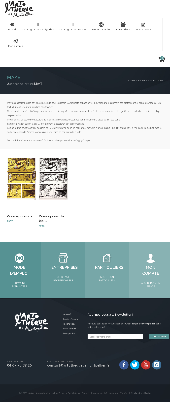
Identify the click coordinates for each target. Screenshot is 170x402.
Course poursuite (20, 216)
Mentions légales (142, 393)
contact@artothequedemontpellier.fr (78, 365)
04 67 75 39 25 (19, 365)
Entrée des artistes (146, 80)
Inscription (69, 323)
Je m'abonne (158, 336)
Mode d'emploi (70, 318)
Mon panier (69, 333)
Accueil (131, 80)
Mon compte (69, 328)
